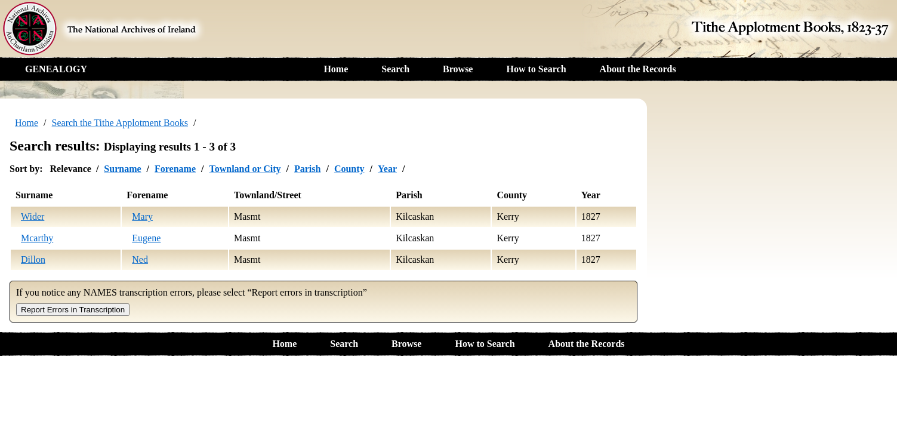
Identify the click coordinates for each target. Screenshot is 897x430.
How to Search (536, 69)
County (349, 169)
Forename (175, 169)
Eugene (146, 238)
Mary (142, 216)
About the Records (638, 69)
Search (395, 69)
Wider (32, 216)
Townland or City (244, 169)
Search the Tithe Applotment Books (120, 123)
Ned (140, 259)
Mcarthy (37, 238)
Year (387, 169)
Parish (307, 169)
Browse (458, 69)
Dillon (33, 259)
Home (335, 69)
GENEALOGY (56, 69)
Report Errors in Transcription (73, 309)
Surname (122, 169)
